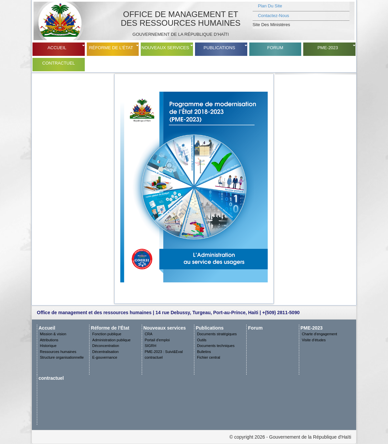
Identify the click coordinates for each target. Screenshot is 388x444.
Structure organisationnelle (62, 357)
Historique (48, 346)
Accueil (57, 47)
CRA (148, 334)
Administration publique (111, 340)
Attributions (49, 340)
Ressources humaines (58, 352)
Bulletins (204, 352)
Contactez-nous (273, 15)
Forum (275, 47)
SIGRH (150, 346)
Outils (201, 340)
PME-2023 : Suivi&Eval (164, 352)
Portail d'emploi (157, 340)
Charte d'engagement (319, 334)
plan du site (270, 5)
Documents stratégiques (217, 334)
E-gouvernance (104, 357)
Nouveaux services (165, 47)
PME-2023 (327, 47)
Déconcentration (105, 346)
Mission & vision (53, 334)
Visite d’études (314, 340)
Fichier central (208, 357)
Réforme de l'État (111, 47)
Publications (219, 47)
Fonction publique (106, 334)
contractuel (58, 63)
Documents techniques (216, 346)
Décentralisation (105, 352)
